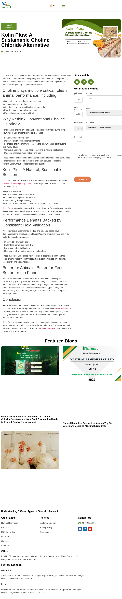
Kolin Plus (7, 208)
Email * (89, 94)
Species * (90, 123)
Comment (78, 137)
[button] (63, 5)
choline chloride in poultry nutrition (18, 183)
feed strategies (50, 328)
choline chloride (64, 308)
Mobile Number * (78, 108)
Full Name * (78, 94)
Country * (90, 108)
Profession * (78, 123)
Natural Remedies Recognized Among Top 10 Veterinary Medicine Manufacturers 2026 (87, 424)
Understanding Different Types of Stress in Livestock (29, 511)
